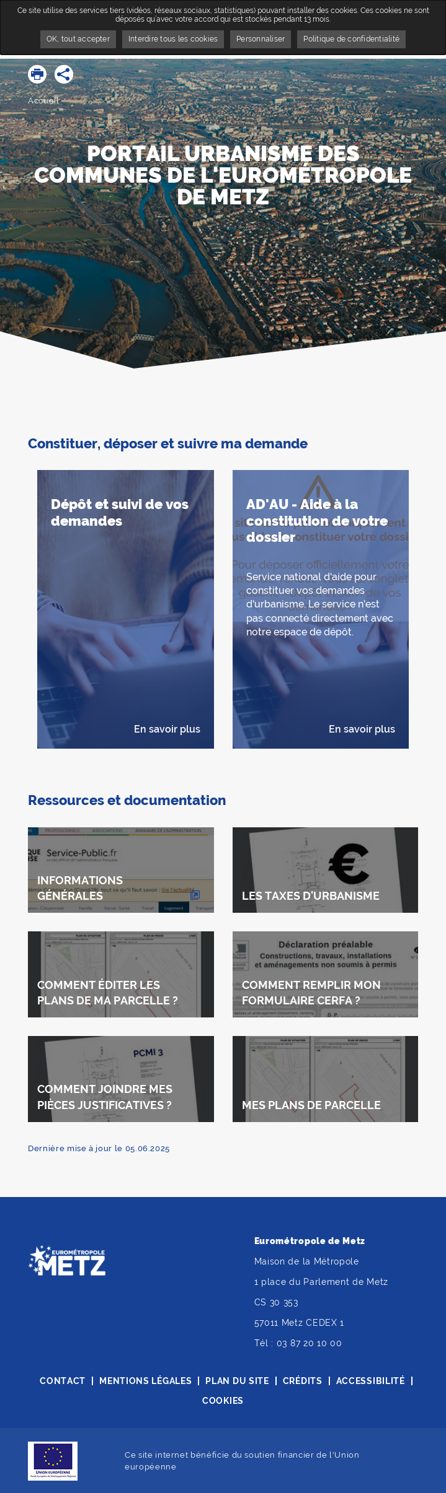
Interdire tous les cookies (173, 39)
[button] (37, 74)
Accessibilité (370, 1381)
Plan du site (237, 1381)
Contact (63, 1381)
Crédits (303, 1381)
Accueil (44, 100)
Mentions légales (145, 1381)
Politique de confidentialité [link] (351, 39)
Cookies (223, 1401)
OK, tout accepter (78, 39)
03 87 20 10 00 (309, 1343)
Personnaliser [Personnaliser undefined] (260, 39)
